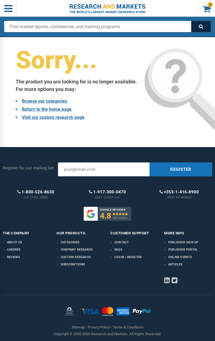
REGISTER (180, 169)
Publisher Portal (183, 249)
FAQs (118, 249)
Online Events (180, 257)
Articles (175, 264)
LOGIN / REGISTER (128, 257)
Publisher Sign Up (183, 242)
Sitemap (78, 327)
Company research (77, 249)
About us (14, 242)
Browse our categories (44, 101)
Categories (70, 242)
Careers (13, 249)
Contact (121, 242)
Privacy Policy (99, 327)
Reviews (13, 257)
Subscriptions (73, 264)
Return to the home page (47, 109)
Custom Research (76, 257)
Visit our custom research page (53, 117)
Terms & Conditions (128, 327)
